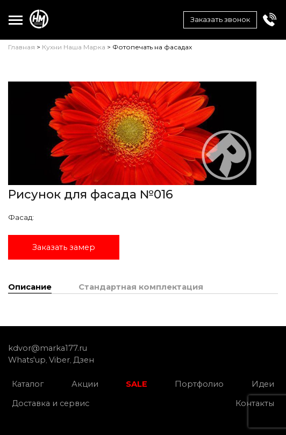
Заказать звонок (220, 19)
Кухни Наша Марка (73, 47)
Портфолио (199, 384)
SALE (136, 384)
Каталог (28, 384)
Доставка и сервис (50, 403)
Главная (21, 47)
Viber (59, 360)
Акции (85, 384)
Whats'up (27, 360)
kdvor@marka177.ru (47, 348)
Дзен (83, 360)
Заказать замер (63, 247)
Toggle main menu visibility (16, 18)
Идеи (263, 384)
